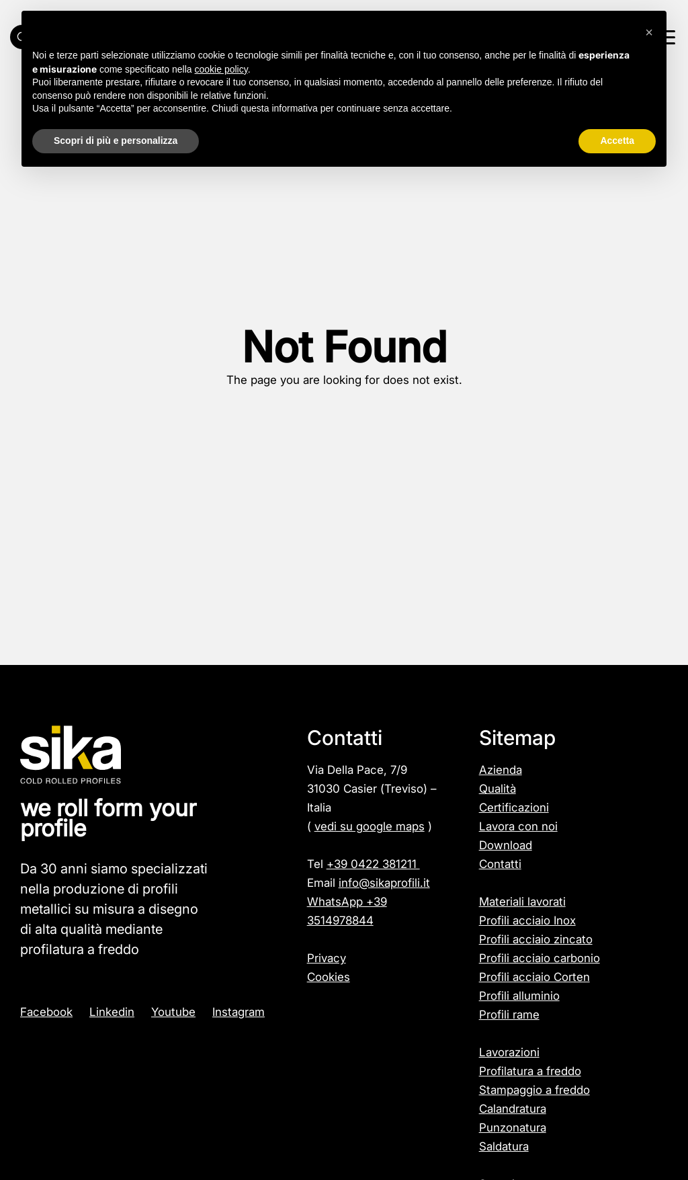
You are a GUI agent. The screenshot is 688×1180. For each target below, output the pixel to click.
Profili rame (509, 1014)
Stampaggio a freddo (534, 1090)
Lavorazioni (509, 1052)
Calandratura (512, 1108)
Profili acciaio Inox (527, 920)
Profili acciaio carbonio (539, 958)
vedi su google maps (369, 826)
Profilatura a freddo (530, 1071)
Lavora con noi (518, 826)
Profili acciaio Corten (534, 977)
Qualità (497, 788)
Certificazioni (514, 807)
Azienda (500, 770)
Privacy (326, 958)
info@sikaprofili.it (384, 883)
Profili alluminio (519, 995)
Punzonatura (512, 1127)
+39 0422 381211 (373, 864)
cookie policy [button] (221, 69)
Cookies (328, 977)
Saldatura (504, 1146)
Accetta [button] (617, 140)
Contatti (500, 864)
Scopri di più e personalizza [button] (115, 140)
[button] (649, 32)
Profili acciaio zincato (536, 939)
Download (505, 845)
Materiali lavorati (522, 901)
